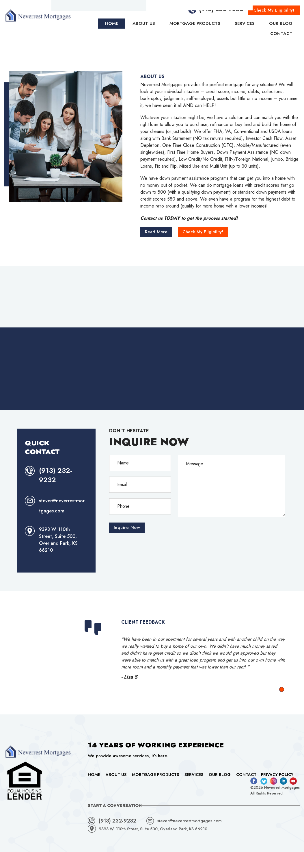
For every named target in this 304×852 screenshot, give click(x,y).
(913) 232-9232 (55, 475)
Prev (79, 651)
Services (193, 774)
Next (280, 651)
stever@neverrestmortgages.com (189, 821)
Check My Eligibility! (202, 232)
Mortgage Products (155, 774)
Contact (246, 774)
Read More (156, 232)
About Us (116, 774)
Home (94, 774)
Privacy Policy (277, 774)
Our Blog (220, 774)
